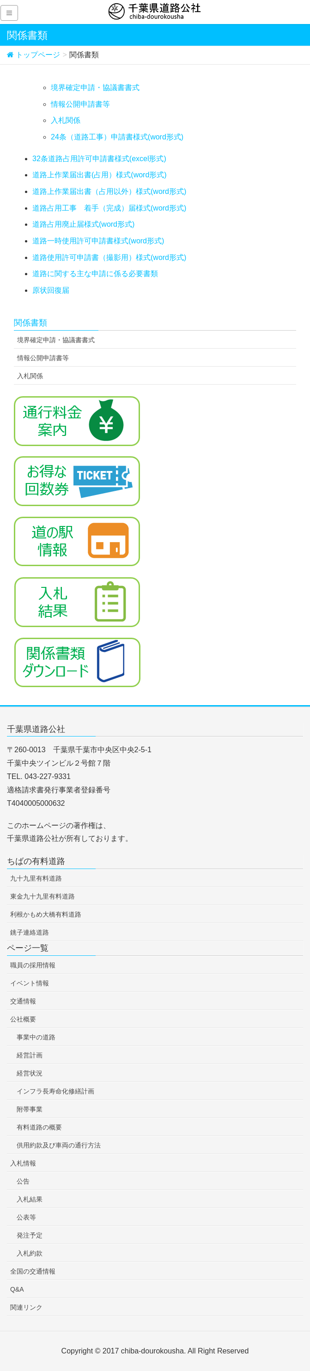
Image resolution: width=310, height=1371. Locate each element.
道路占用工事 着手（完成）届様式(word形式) (109, 208)
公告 (23, 1181)
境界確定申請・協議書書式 (95, 87)
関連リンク (26, 1307)
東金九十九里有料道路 (42, 896)
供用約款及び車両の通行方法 (59, 1145)
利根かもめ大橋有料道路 (45, 914)
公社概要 (23, 1019)
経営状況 (30, 1073)
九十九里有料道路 (36, 878)
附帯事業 (30, 1109)
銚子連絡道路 (29, 932)
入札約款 (30, 1253)
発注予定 (30, 1235)
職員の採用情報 (32, 965)
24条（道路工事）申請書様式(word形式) (117, 137)
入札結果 (30, 1199)
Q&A (17, 1289)
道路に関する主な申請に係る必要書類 (95, 274)
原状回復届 (50, 290)
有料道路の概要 (39, 1127)
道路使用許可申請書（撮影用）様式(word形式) (109, 257)
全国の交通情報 (32, 1271)
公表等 (26, 1217)
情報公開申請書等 (80, 104)
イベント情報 (29, 983)
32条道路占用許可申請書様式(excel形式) (99, 159)
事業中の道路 (36, 1037)
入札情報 (23, 1163)
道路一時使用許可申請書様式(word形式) (98, 241)
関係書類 (30, 322)
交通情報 (23, 1001)
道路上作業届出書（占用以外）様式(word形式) (109, 191)
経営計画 (30, 1055)
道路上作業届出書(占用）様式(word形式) (99, 175)
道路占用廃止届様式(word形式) (83, 224)
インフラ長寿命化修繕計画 (55, 1091)
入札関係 (65, 120)
